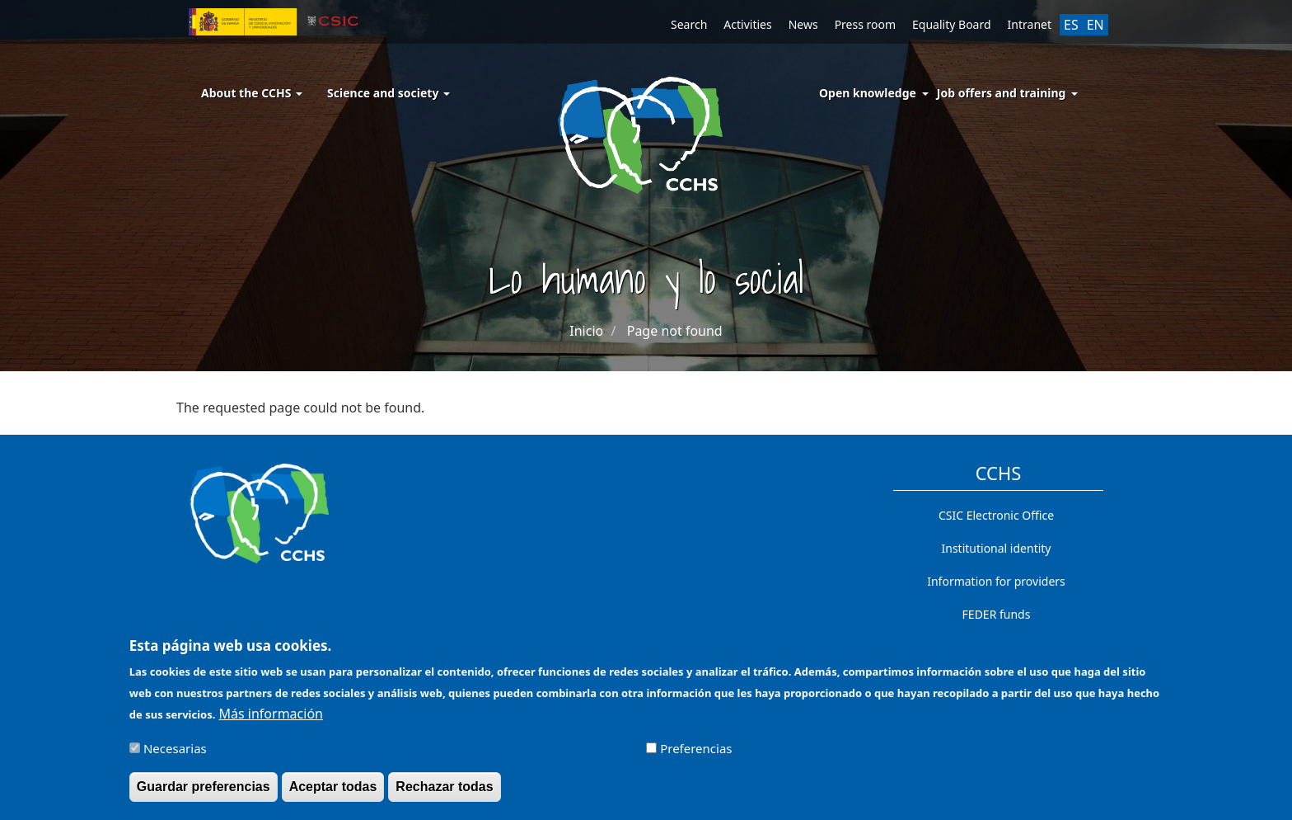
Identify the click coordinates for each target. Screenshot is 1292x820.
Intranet (1029, 24)
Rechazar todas (444, 794)
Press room (865, 24)
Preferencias (696, 755)
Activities (747, 24)
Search (689, 24)
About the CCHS (251, 93)
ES (1071, 25)
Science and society (388, 93)
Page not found (675, 331)
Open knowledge (867, 93)
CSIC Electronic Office (996, 515)
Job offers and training (1001, 93)
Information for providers (996, 581)
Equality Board (951, 24)
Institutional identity (996, 548)
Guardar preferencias (203, 794)
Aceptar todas (333, 794)
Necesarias (175, 755)
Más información (271, 721)
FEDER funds (996, 614)
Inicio (586, 331)
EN (1095, 25)
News (803, 24)
